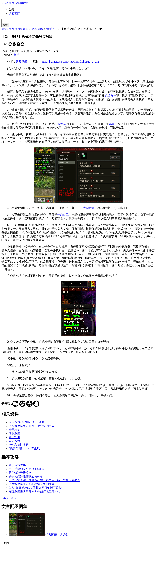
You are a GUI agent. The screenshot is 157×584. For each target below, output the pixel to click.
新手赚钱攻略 (17, 465)
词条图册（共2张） (57, 534)
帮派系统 (14, 433)
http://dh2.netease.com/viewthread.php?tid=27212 (70, 61)
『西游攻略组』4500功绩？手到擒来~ (32, 483)
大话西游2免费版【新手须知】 (28, 422)
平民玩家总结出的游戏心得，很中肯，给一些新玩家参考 (44, 480)
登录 (11, 9)
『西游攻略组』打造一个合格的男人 (31, 425)
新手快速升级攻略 (20, 472)
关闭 (6, 543)
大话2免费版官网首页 (15, 3)
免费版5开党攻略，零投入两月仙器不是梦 (35, 487)
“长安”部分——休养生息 (24, 448)
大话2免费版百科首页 (15, 28)
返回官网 (14, 13)
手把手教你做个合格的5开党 (26, 468)
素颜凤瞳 (21, 61)
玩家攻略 (37, 28)
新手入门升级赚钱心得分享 (26, 476)
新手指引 (14, 437)
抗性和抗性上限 (19, 444)
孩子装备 (14, 429)
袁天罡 (61, 123)
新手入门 (52, 28)
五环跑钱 (14, 440)
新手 (16, 54)
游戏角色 (110, 95)
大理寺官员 (90, 207)
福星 (112, 123)
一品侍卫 (63, 214)
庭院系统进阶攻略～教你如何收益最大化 (34, 491)
